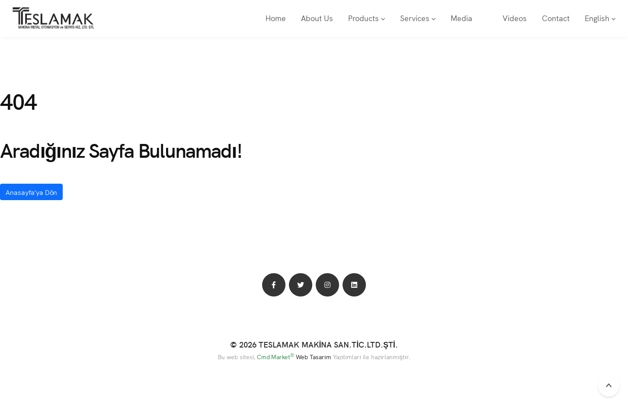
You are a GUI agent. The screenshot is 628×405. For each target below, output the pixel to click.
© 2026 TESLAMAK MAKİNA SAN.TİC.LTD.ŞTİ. (314, 344)
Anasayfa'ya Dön (31, 192)
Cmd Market (276, 356)
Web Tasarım (313, 356)
